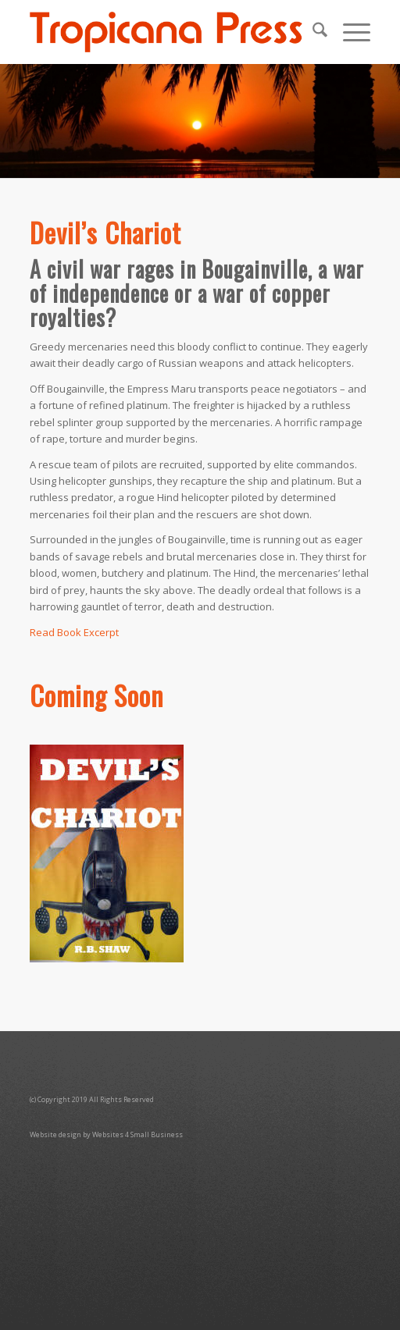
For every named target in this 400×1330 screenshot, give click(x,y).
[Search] (312, 32)
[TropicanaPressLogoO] (166, 32)
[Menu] (348, 32)
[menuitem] (312, 32)
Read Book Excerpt (74, 632)
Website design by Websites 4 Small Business (106, 1134)
